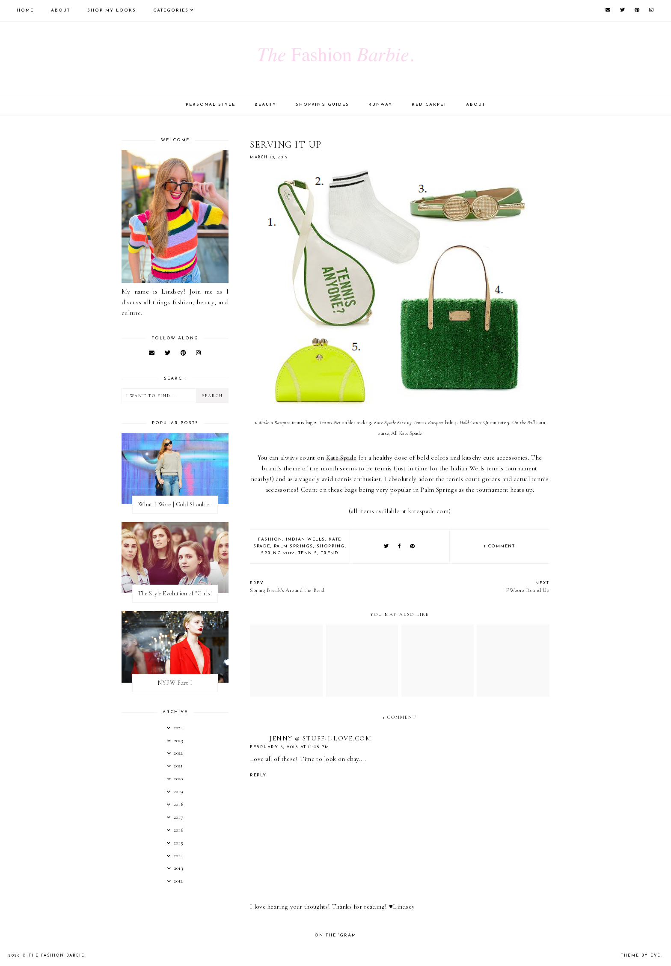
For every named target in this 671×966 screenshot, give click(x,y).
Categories (171, 10)
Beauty (265, 104)
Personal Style (210, 104)
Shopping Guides (322, 104)
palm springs (293, 546)
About (60, 10)
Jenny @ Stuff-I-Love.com (320, 738)
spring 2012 (278, 553)
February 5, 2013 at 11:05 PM (289, 747)
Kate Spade (341, 457)
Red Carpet (429, 104)
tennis (308, 553)
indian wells (305, 539)
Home (25, 10)
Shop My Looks (111, 10)
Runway (380, 104)
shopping (331, 546)
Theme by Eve (641, 955)
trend (330, 553)
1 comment (499, 546)
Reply (258, 775)
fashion (270, 539)
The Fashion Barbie (57, 955)
